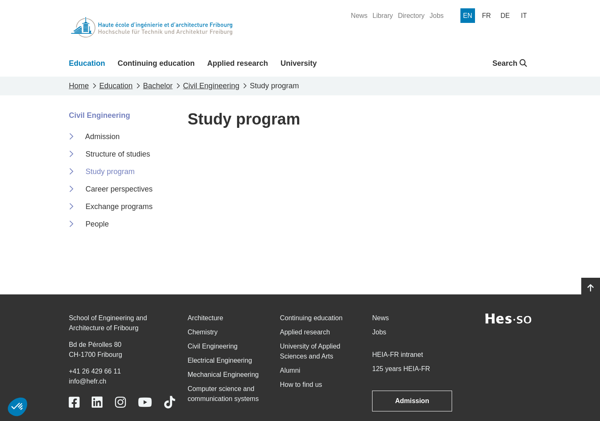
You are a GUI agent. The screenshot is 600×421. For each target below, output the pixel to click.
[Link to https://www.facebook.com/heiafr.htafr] (74, 402)
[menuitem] (359, 15)
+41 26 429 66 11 (95, 371)
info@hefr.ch (87, 381)
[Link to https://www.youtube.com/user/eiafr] (145, 402)
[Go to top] (590, 288)
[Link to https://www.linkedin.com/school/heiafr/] (97, 402)
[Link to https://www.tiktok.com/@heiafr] (169, 402)
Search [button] (509, 63)
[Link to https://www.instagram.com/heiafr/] (120, 402)
